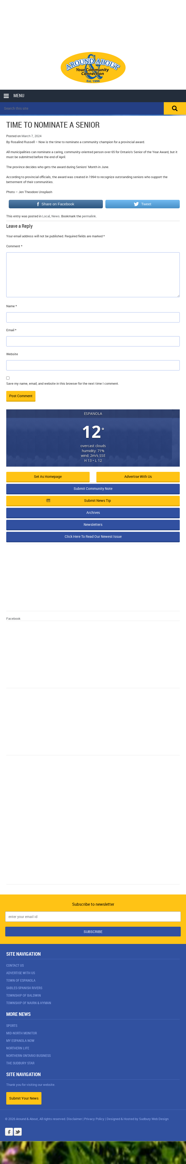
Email (11, 330)
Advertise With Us (20, 972)
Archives (93, 512)
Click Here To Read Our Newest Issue (93, 536)
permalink (89, 216)
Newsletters (93, 524)
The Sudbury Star (20, 1063)
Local (46, 216)
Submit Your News (23, 1098)
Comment (14, 246)
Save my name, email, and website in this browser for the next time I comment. (62, 383)
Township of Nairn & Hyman (28, 1002)
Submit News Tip (78, 500)
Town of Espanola (20, 980)
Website (12, 354)
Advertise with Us (138, 476)
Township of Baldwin (23, 995)
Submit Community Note (93, 488)
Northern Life (17, 1048)
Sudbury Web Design (154, 1119)
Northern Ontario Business (28, 1055)
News (55, 216)
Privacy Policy (94, 1119)
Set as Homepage (48, 476)
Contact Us (15, 965)
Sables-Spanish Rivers (24, 987)
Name (11, 306)
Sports (11, 1025)
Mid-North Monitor (21, 1033)
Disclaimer (74, 1119)
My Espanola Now (20, 1040)
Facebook (13, 618)
